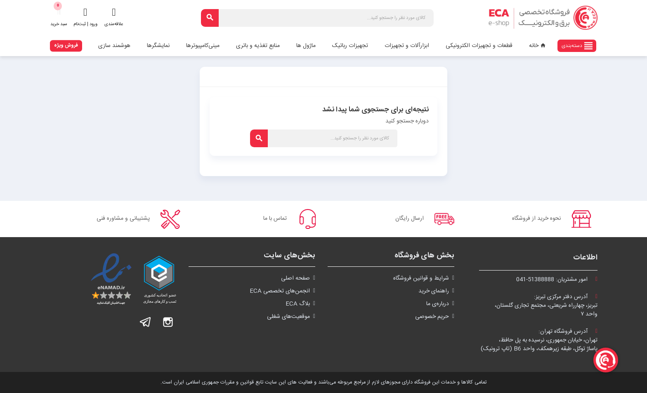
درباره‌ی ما (437, 304)
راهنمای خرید (433, 291)
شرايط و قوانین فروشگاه (421, 278)
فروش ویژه (66, 45)
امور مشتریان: (556, 280)
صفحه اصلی (295, 278)
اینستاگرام (168, 322)
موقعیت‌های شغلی (288, 317)
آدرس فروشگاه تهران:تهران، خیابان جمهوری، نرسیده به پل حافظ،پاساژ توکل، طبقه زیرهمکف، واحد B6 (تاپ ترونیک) (539, 340)
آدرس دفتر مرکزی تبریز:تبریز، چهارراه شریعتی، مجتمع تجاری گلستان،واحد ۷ (546, 305)
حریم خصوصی (432, 317)
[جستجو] (317, 18)
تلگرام (145, 322)
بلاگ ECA (298, 304)
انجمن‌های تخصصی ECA (280, 291)
